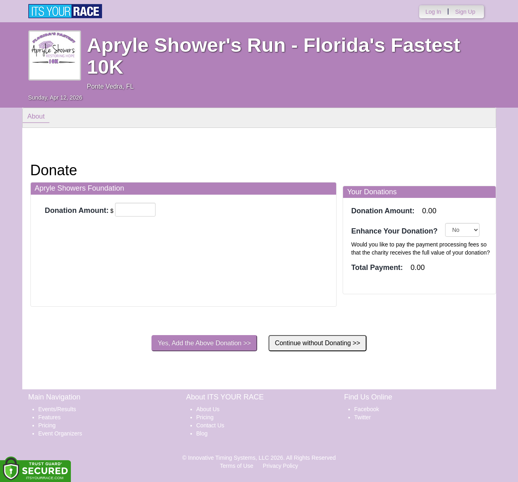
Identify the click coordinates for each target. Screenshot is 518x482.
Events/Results (57, 409)
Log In (433, 11)
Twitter (362, 417)
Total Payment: (377, 267)
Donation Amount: (77, 210)
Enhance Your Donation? (394, 231)
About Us (208, 409)
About (38, 117)
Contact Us (210, 425)
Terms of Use (236, 466)
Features (49, 417)
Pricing (47, 425)
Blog (202, 433)
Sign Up (465, 11)
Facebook (366, 409)
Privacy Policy (280, 466)
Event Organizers (60, 433)
